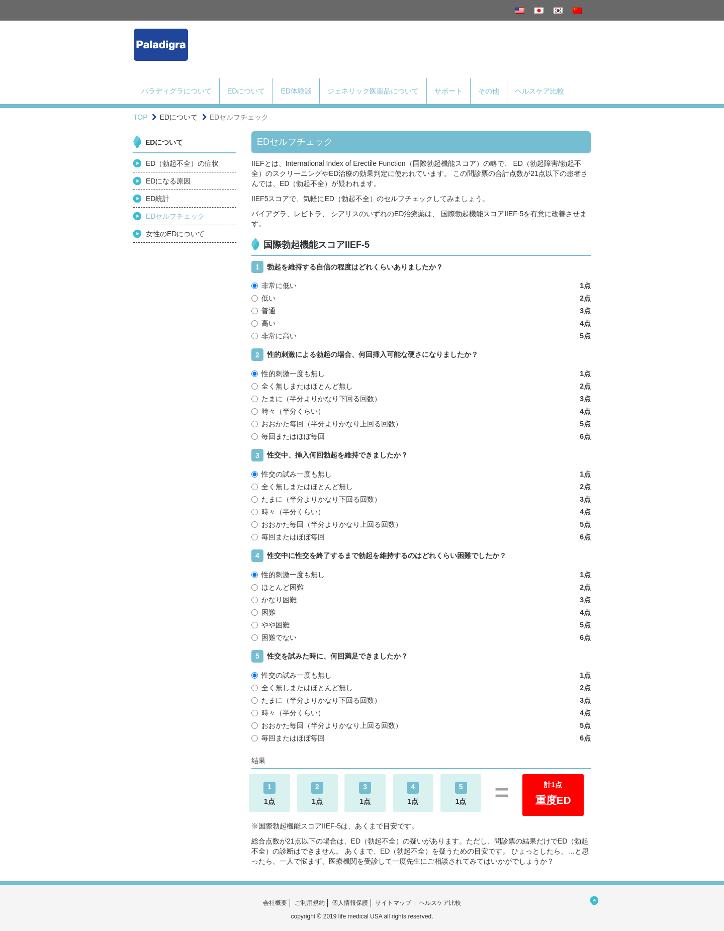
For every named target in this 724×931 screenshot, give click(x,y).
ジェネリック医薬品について (373, 91)
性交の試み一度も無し (421, 474)
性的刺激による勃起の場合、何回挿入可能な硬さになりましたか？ (364, 354)
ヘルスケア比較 (539, 91)
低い (421, 298)
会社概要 (275, 902)
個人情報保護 (350, 902)
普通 (421, 311)
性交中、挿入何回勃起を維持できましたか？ (329, 455)
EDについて (246, 91)
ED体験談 (296, 91)
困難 (421, 612)
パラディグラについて (176, 91)
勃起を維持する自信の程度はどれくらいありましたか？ (347, 267)
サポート (448, 91)
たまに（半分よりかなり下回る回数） (421, 399)
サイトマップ (393, 902)
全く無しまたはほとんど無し (421, 386)
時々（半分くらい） (421, 411)
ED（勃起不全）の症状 (182, 163)
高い (421, 323)
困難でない (421, 637)
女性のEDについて (175, 234)
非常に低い (421, 286)
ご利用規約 (310, 902)
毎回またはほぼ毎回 (421, 436)
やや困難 (421, 625)
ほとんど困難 (421, 587)
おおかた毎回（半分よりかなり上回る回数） (421, 424)
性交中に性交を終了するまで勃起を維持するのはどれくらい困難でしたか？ (378, 555)
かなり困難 (421, 600)
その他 (488, 91)
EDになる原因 (168, 181)
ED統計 (157, 199)
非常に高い (421, 336)
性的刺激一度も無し (421, 373)
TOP (140, 117)
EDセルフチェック (175, 216)
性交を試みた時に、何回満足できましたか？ (329, 656)
